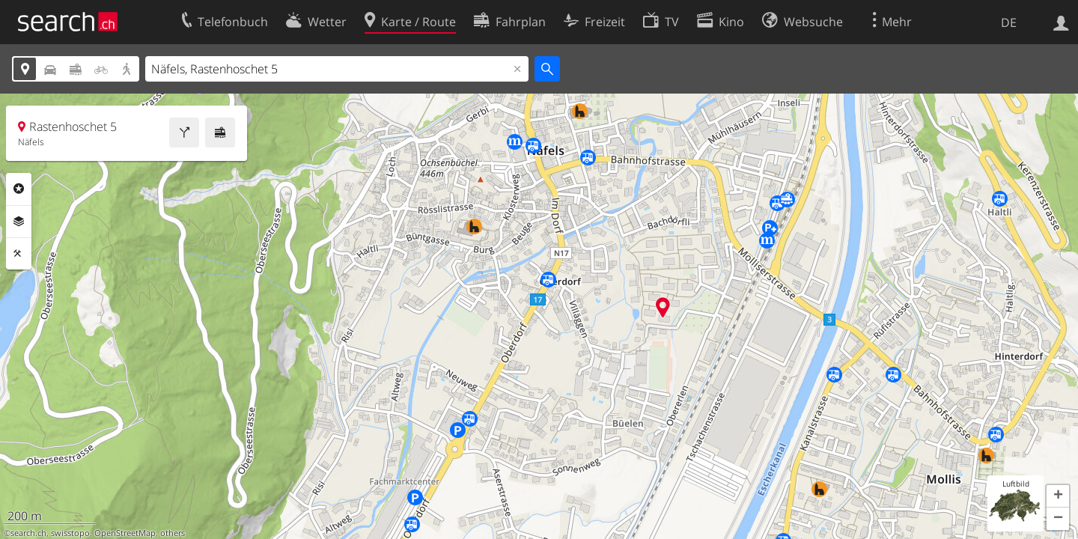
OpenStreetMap (125, 533)
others (172, 533)
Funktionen (18, 254)
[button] (1058, 496)
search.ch (28, 533)
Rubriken (18, 188)
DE (1009, 22)
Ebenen (18, 221)
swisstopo (70, 533)
